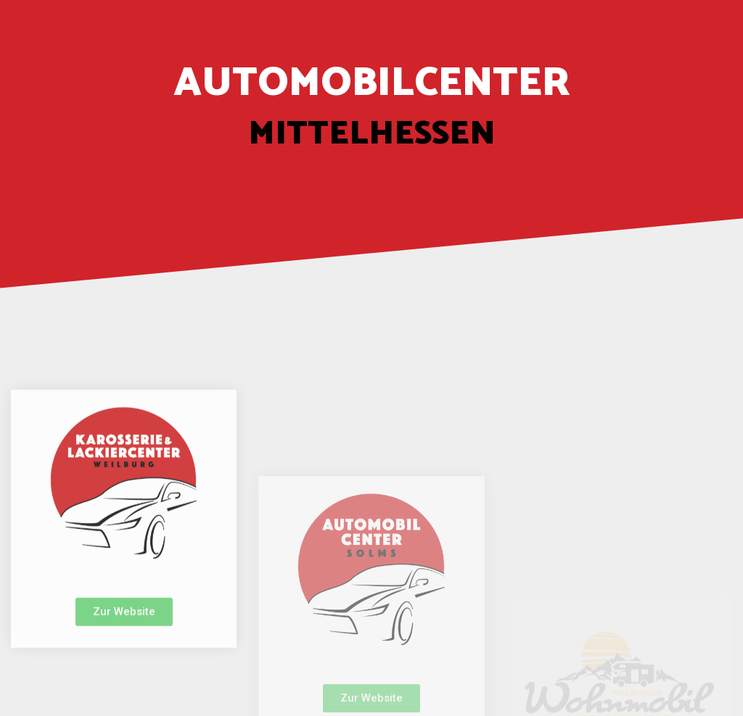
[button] (124, 642)
